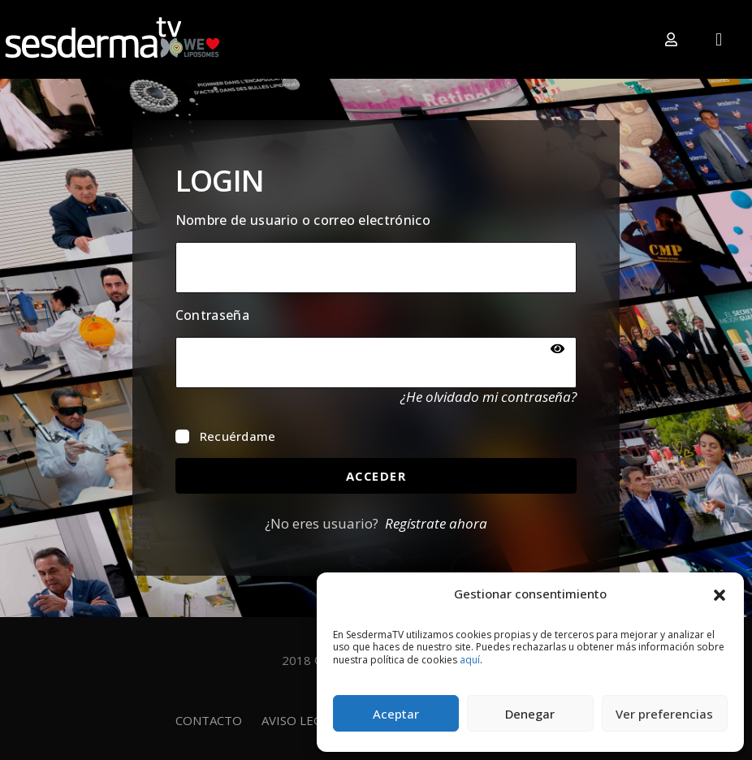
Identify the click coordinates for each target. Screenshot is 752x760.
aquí (470, 660)
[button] (719, 593)
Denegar (530, 714)
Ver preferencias (664, 714)
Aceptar (396, 714)
